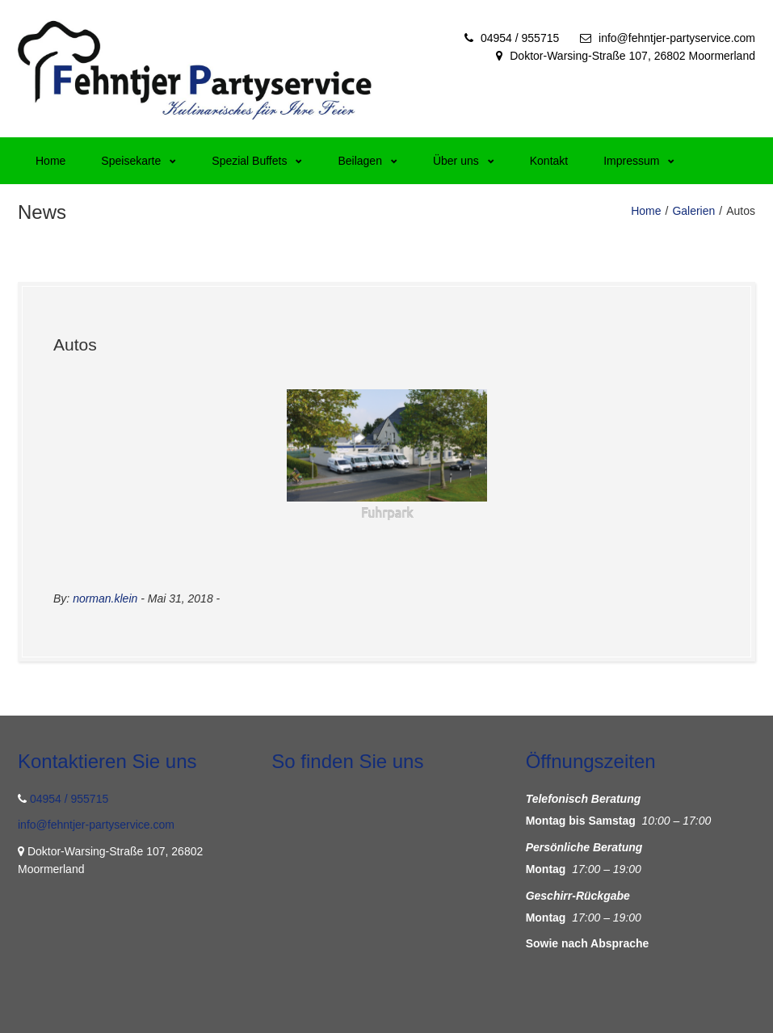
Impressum (638, 160)
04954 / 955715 (520, 37)
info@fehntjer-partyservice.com (677, 37)
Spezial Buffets (257, 160)
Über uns (463, 160)
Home (50, 160)
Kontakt (549, 160)
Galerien (693, 210)
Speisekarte (138, 160)
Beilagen (367, 160)
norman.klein (105, 598)
